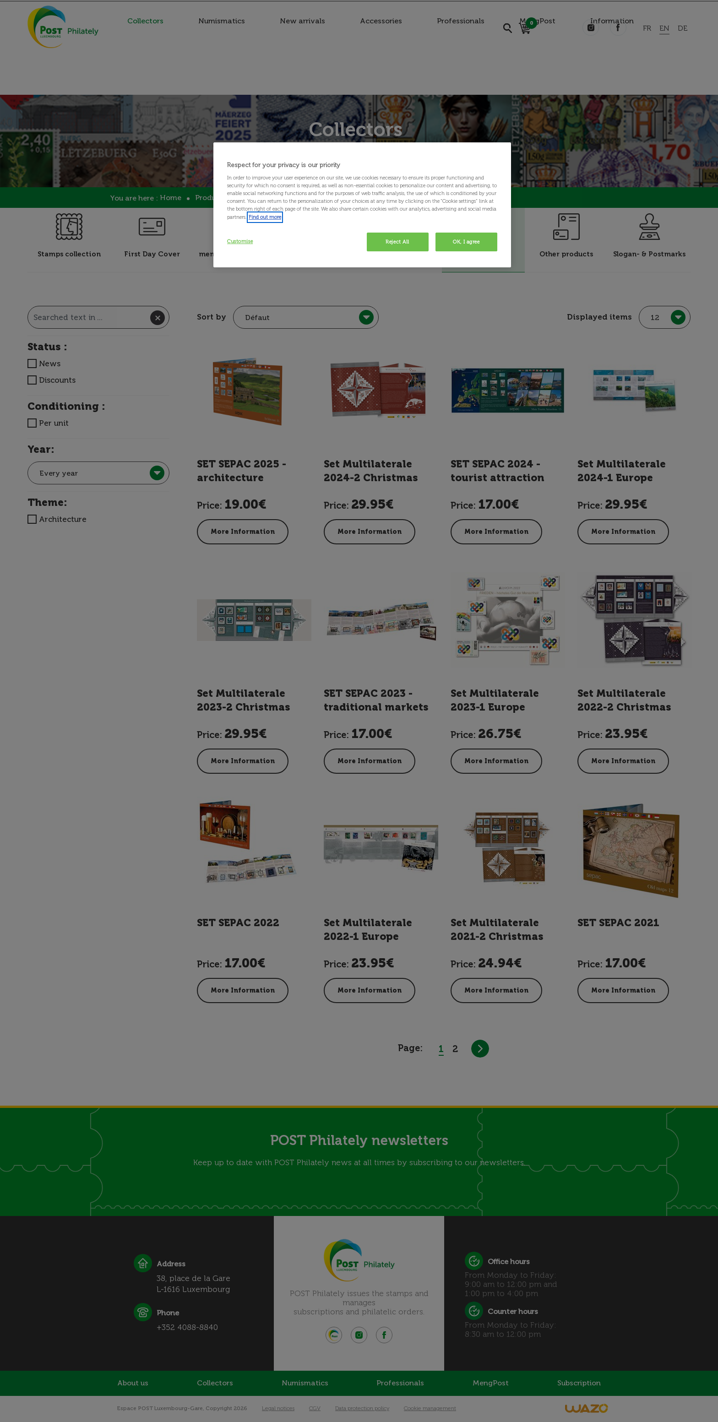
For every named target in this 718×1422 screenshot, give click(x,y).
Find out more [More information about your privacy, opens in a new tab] (265, 217)
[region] (362, 205)
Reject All (397, 242)
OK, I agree (466, 242)
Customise (240, 241)
